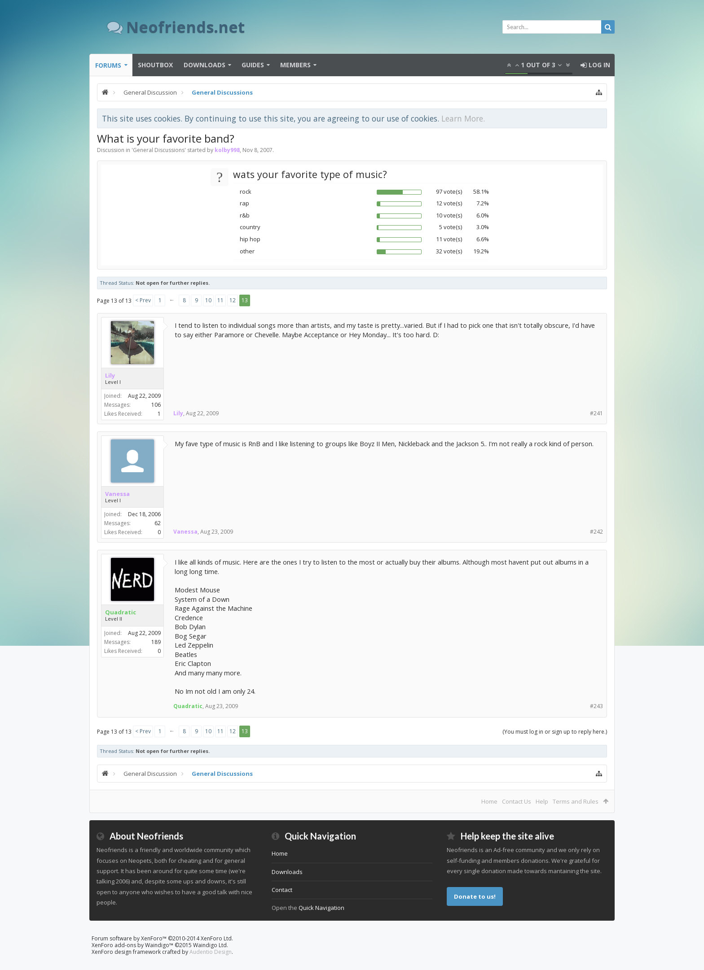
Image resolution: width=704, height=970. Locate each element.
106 (156, 405)
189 (156, 642)
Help (542, 801)
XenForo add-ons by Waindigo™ (132, 945)
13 (245, 300)
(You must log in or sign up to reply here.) (554, 731)
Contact (282, 890)
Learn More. (463, 118)
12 (232, 300)
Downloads (204, 65)
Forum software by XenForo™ (162, 938)
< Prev (143, 300)
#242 (596, 531)
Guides (253, 65)
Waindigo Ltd (210, 945)
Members (295, 65)
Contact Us (516, 801)
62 (157, 523)
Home (489, 801)
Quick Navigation (321, 908)
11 (220, 300)
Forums (108, 65)
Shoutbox (155, 65)
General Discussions (159, 150)
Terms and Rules (575, 801)
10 (208, 300)
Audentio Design (210, 952)
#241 (596, 413)
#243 (596, 706)
